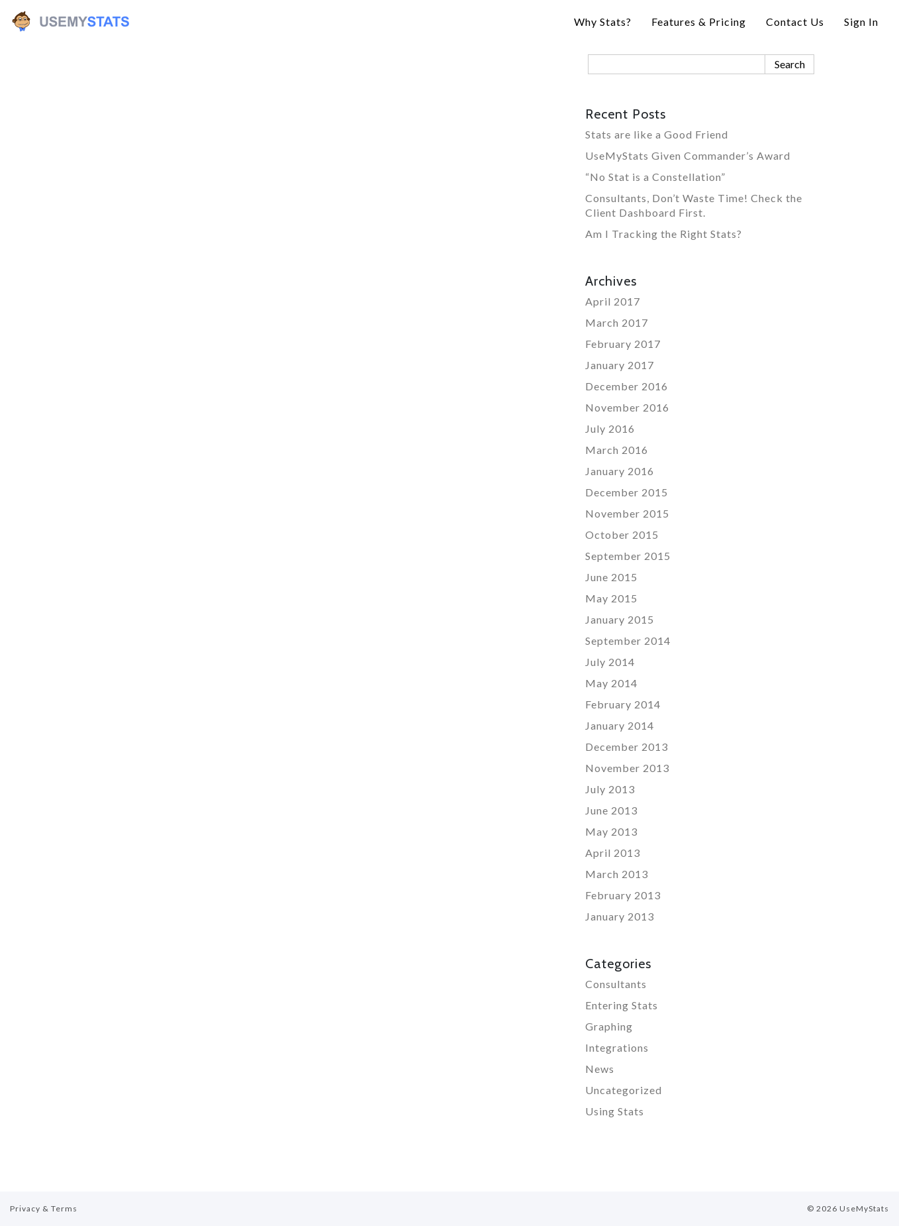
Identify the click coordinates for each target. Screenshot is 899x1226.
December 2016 (626, 386)
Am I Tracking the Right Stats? (663, 233)
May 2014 (611, 683)
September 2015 (628, 555)
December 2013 (626, 746)
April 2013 (612, 852)
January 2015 (619, 619)
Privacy (25, 1208)
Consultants (616, 983)
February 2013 (623, 895)
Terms (64, 1208)
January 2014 (619, 725)
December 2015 (626, 492)
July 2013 (610, 789)
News (599, 1068)
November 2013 (627, 767)
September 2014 (628, 640)
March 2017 (616, 322)
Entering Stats (621, 1005)
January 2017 (619, 365)
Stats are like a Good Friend (656, 134)
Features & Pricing (698, 21)
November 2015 (627, 513)
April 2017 (612, 301)
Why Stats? (603, 21)
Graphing (609, 1026)
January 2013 (619, 916)
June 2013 (611, 810)
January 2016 (619, 471)
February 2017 (623, 343)
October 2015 (622, 534)
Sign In (861, 21)
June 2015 (611, 577)
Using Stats (614, 1111)
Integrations (617, 1047)
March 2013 (616, 873)
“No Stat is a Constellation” (655, 176)
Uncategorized (623, 1090)
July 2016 (610, 428)
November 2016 (627, 407)
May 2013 (611, 831)
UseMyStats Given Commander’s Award (687, 155)
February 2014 (623, 704)
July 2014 (610, 661)
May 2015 (611, 598)
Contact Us (795, 21)
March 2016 (616, 449)
